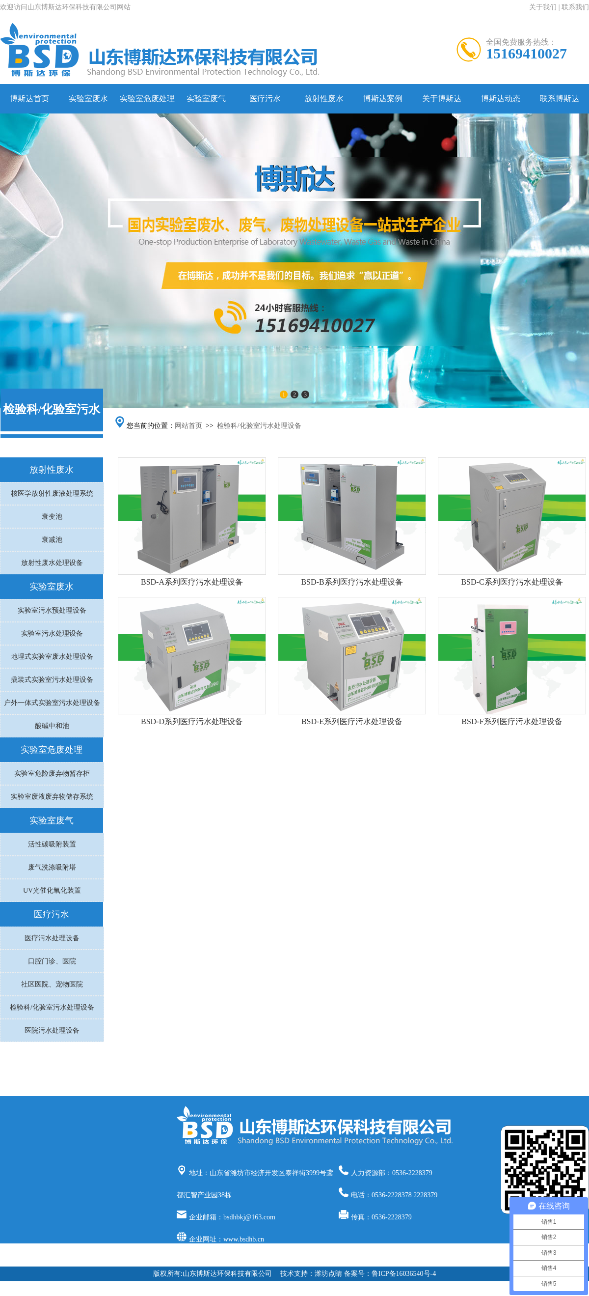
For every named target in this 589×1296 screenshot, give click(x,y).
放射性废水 (324, 98)
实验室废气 (206, 98)
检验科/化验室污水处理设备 (259, 425)
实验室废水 (88, 98)
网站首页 (188, 425)
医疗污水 (265, 98)
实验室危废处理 (147, 98)
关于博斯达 (441, 98)
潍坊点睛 (328, 1273)
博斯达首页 (29, 98)
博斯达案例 (382, 98)
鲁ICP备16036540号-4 (404, 1273)
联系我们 (575, 7)
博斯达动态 (500, 98)
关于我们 (543, 7)
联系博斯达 (559, 98)
